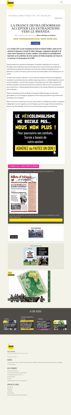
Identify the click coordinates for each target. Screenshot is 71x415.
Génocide (49, 39)
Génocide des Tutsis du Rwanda (17, 381)
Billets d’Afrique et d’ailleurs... (47, 35)
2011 (34, 16)
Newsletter (10, 393)
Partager (35, 43)
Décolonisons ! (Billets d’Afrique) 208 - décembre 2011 (39, 171)
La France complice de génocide (17, 373)
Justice (55, 39)
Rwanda (16, 39)
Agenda (9, 389)
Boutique (10, 387)
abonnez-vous (36, 220)
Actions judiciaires (12, 371)
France (9, 379)
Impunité (43, 39)
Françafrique (11, 377)
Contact (9, 391)
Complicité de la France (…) (15, 375)
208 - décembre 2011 (44, 16)
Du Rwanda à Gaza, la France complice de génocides (23, 166)
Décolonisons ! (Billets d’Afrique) (20, 16)
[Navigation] (61, 2)
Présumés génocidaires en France (29, 39)
